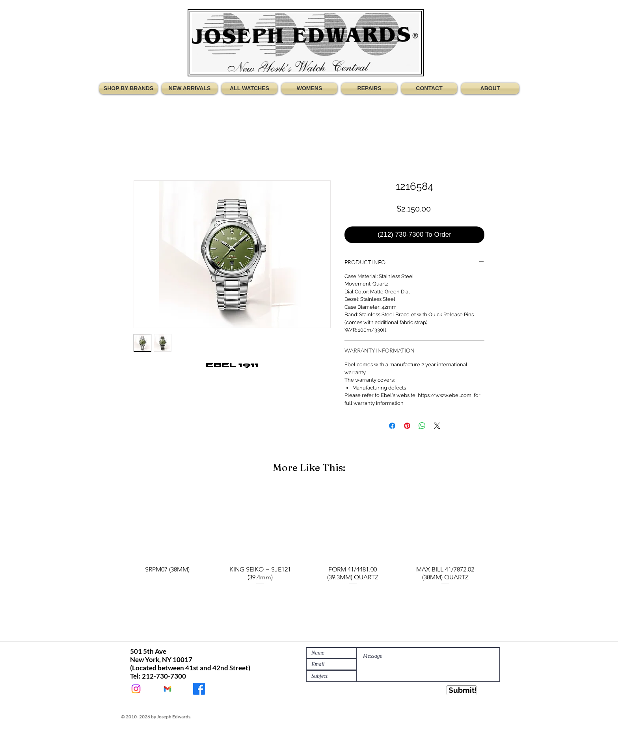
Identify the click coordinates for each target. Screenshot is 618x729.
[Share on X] (437, 425)
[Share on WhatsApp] (422, 425)
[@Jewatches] (136, 689)
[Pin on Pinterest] (407, 425)
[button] (129, 88)
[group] (309, 537)
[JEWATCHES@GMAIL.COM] (167, 689)
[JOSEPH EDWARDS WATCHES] (199, 689)
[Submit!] (461, 690)
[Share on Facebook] (392, 425)
